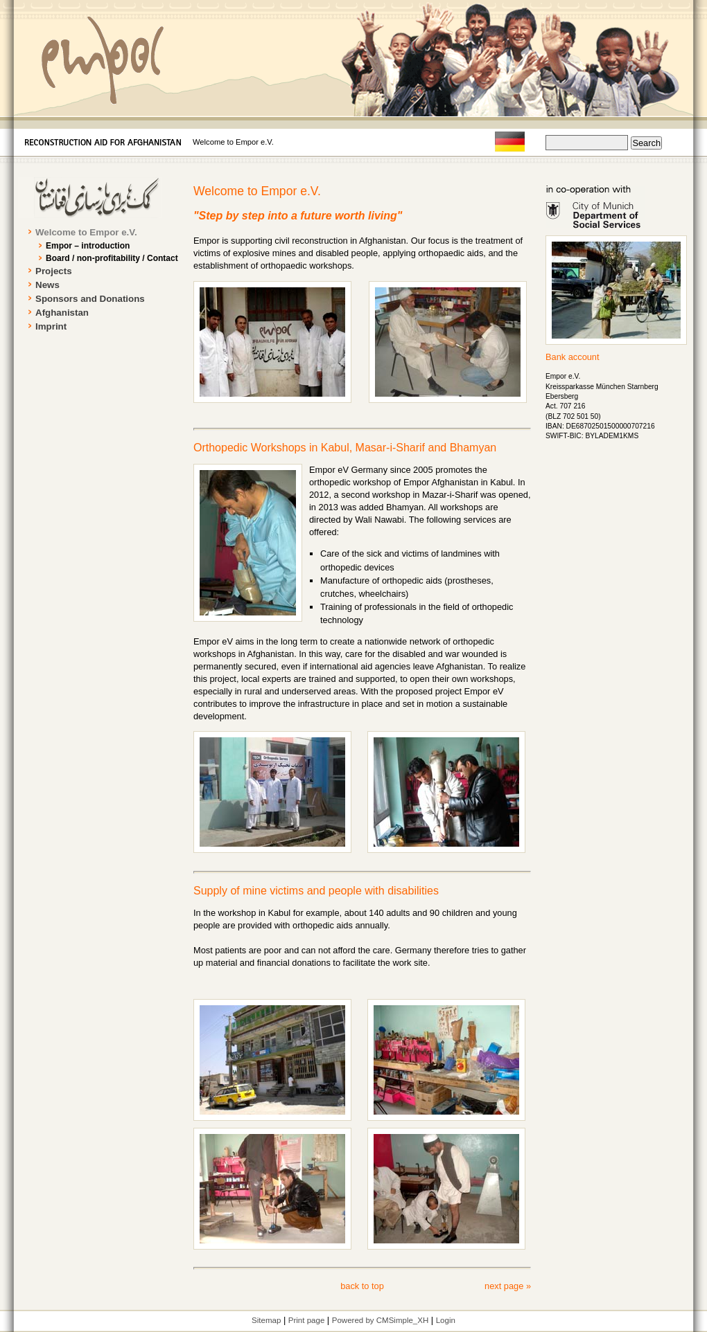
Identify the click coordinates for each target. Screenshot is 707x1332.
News (47, 285)
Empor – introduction (88, 246)
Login (445, 1320)
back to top (362, 1286)
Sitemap (266, 1320)
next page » (508, 1286)
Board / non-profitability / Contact (112, 258)
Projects (53, 271)
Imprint (51, 326)
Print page (306, 1320)
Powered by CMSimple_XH (380, 1320)
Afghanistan (62, 312)
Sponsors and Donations (90, 299)
